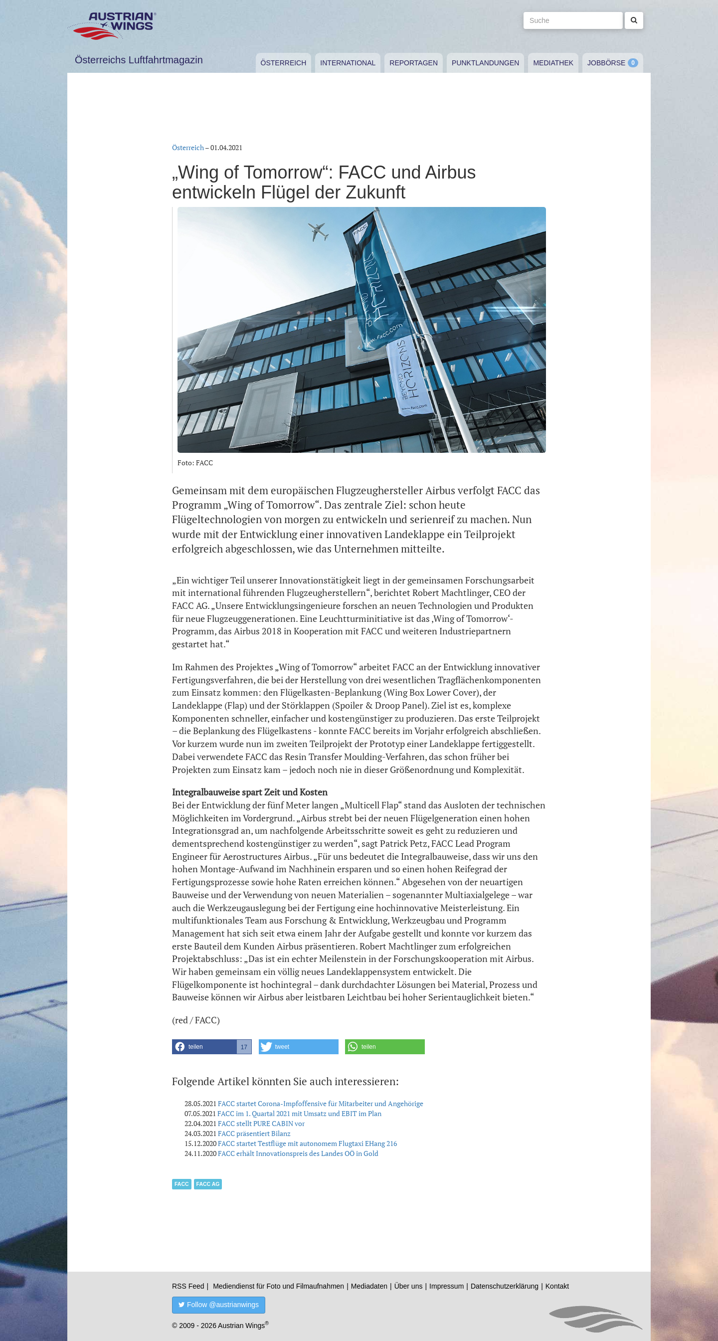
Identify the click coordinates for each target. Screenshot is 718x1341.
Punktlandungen (485, 63)
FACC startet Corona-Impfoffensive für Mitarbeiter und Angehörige (320, 1103)
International (347, 63)
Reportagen (413, 63)
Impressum (446, 1286)
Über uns (408, 1286)
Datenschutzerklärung (504, 1286)
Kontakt (557, 1286)
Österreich (284, 63)
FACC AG (208, 1184)
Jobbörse (606, 63)
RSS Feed (188, 1286)
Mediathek (553, 63)
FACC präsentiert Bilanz (254, 1133)
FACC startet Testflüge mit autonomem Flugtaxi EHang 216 (307, 1143)
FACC (182, 1184)
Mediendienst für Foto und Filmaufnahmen (278, 1286)
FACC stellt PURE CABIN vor (261, 1123)
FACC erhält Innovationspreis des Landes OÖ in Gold (298, 1153)
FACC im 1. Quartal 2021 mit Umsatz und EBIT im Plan (299, 1113)
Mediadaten (369, 1286)
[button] (212, 1046)
